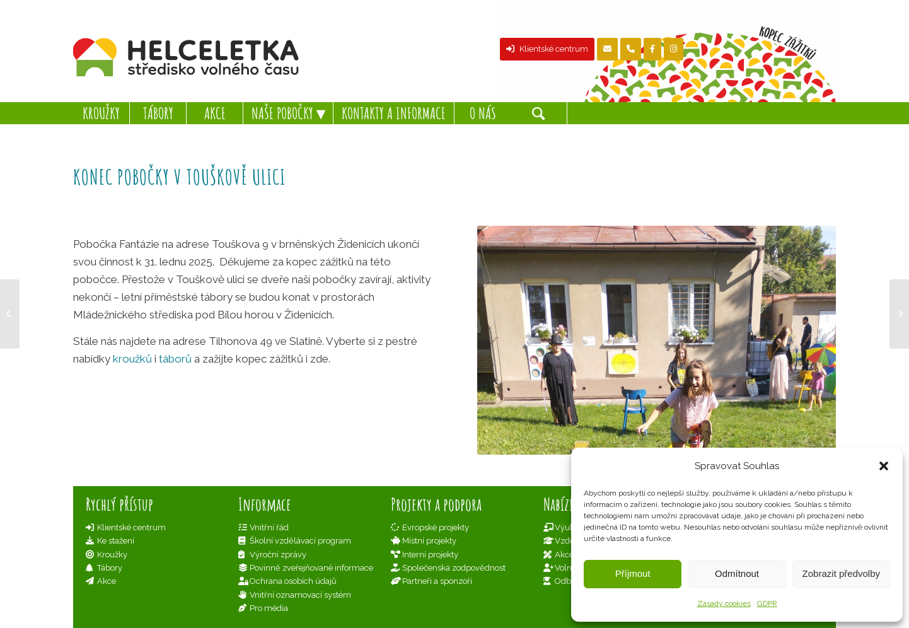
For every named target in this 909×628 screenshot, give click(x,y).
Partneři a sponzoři (437, 581)
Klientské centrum (547, 49)
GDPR (767, 603)
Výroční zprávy (278, 554)
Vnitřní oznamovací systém (300, 595)
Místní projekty (429, 540)
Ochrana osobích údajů (293, 581)
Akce (106, 581)
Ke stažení (115, 540)
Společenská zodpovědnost (454, 568)
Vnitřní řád (269, 527)
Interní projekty (430, 554)
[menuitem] (101, 113)
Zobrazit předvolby (841, 573)
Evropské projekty (435, 527)
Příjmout (633, 573)
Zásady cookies (724, 603)
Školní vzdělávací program (300, 540)
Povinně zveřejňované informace (311, 568)
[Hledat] (539, 113)
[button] (883, 466)
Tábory (109, 568)
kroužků (132, 358)
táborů (175, 358)
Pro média (269, 608)
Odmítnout (737, 573)
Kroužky (112, 554)
